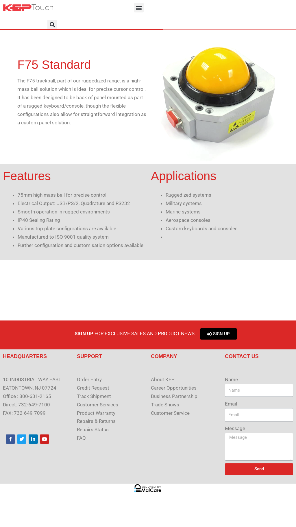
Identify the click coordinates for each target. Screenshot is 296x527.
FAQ (81, 438)
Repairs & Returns (96, 421)
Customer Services (97, 405)
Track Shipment (94, 396)
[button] (139, 7)
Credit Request (93, 388)
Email (231, 404)
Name (231, 379)
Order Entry (89, 379)
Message (235, 428)
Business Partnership (174, 396)
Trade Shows (165, 405)
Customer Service (170, 413)
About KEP (163, 379)
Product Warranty (96, 413)
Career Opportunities (174, 388)
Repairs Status (93, 429)
